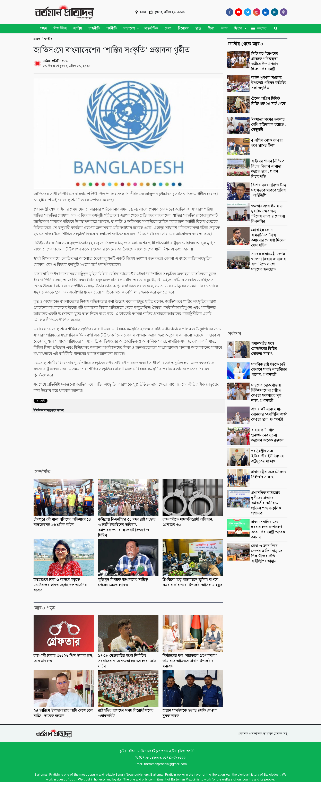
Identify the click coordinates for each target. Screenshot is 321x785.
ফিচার (238, 28)
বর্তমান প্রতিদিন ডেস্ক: (55, 61)
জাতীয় (77, 28)
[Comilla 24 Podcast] (282, 12)
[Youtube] (237, 12)
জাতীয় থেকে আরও (245, 44)
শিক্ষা (211, 28)
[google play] (273, 12)
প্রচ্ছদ (43, 28)
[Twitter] (246, 12)
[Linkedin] (264, 12)
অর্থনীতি (111, 28)
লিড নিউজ (60, 28)
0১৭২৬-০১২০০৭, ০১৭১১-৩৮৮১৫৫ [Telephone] (160, 758)
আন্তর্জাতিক (151, 28)
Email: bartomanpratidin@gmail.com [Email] (161, 764)
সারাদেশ (129, 28)
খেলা (168, 28)
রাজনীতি (94, 28)
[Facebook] (228, 12)
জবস (224, 28)
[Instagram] (255, 12)
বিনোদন (183, 28)
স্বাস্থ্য (198, 28)
